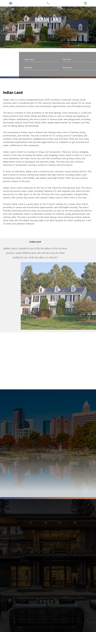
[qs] (75, 67)
